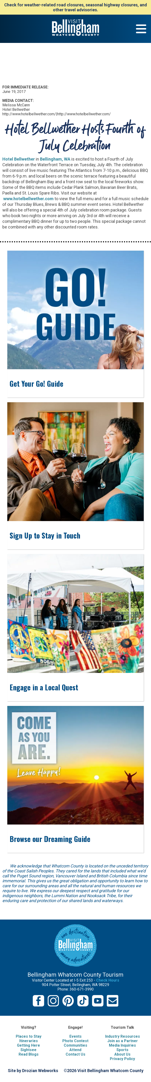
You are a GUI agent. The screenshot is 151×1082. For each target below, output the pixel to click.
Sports (122, 1050)
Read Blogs (29, 1054)
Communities (75, 1045)
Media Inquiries (122, 1045)
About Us (122, 1054)
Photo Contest (75, 1041)
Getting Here (28, 1045)
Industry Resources (122, 1036)
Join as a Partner (122, 1041)
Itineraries (28, 1041)
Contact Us (75, 1054)
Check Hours (107, 980)
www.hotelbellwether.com (28, 198)
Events (75, 1036)
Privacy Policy (122, 1059)
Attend (75, 1050)
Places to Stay (28, 1036)
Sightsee (28, 1050)
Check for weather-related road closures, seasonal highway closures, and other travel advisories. (75, 7)
